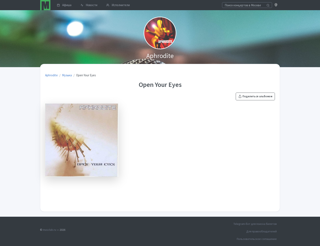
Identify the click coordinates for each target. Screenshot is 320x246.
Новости (88, 5)
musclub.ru (49, 230)
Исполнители (118, 5)
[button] (276, 5)
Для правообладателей (261, 231)
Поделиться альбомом (255, 96)
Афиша (64, 5)
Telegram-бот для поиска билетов (255, 224)
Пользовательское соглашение (257, 239)
